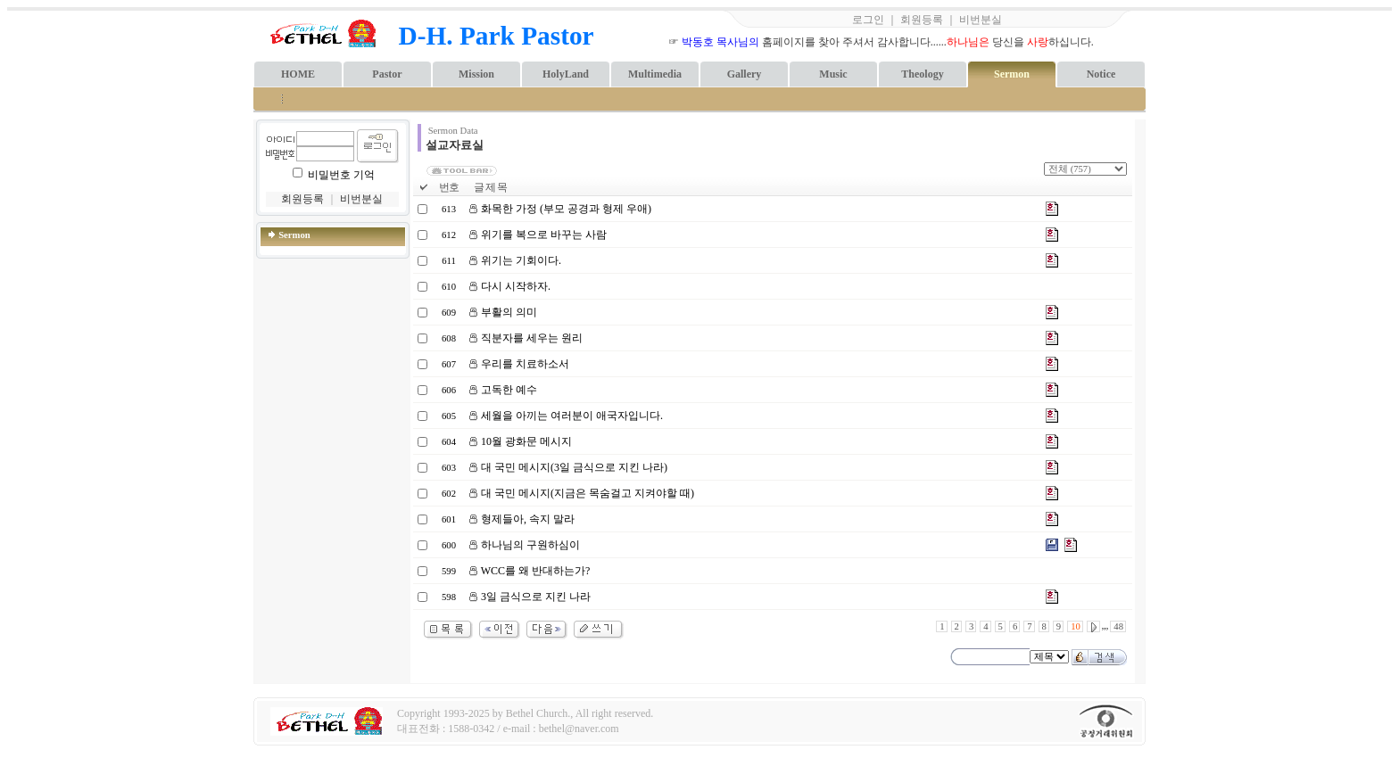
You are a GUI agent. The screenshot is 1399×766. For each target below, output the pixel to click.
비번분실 (980, 19)
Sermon (1012, 74)
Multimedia (655, 74)
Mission (476, 74)
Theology (922, 74)
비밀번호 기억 (341, 175)
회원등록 (921, 19)
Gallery (744, 74)
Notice (1101, 74)
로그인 (868, 19)
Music (833, 74)
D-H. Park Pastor (496, 35)
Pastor (386, 74)
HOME (298, 74)
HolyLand (565, 74)
